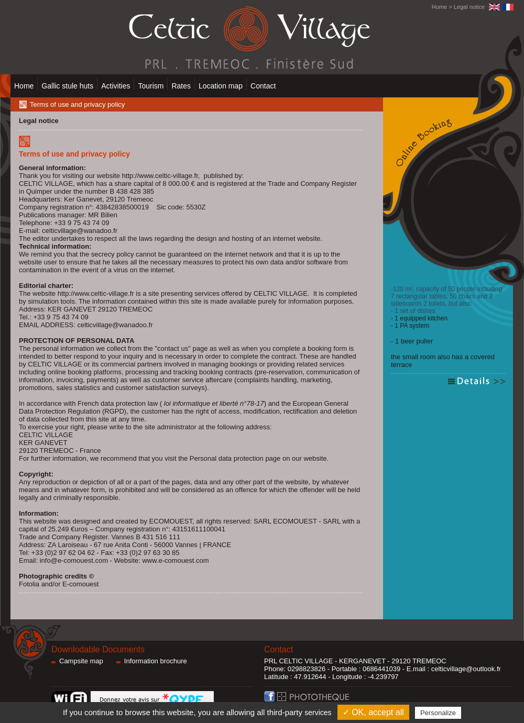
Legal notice (469, 7)
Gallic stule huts (67, 86)
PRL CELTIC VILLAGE (298, 661)
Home (439, 7)
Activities (115, 86)
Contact (263, 86)
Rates (181, 86)
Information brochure (155, 661)
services (317, 712)
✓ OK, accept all (373, 712)
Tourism (150, 86)
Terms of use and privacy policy (77, 104)
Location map (221, 86)
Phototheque (331, 699)
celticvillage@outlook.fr (466, 669)
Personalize (438, 713)
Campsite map (81, 661)
